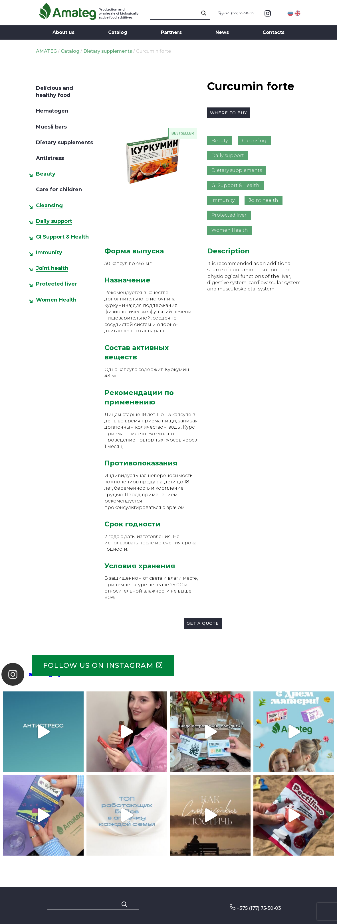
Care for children (59, 189)
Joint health (52, 268)
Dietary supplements (107, 51)
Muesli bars (51, 127)
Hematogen (52, 111)
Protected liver (56, 284)
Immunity (49, 252)
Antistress (50, 158)
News (222, 32)
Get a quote (203, 623)
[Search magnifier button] (204, 13)
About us (63, 32)
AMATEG (46, 51)
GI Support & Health (62, 237)
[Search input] (177, 13)
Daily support (54, 221)
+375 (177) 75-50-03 (236, 13)
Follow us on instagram (103, 665)
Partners (171, 32)
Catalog (117, 32)
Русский (290, 13)
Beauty (45, 174)
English (297, 13)
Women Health (56, 300)
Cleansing (49, 205)
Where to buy (228, 112)
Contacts (273, 32)
